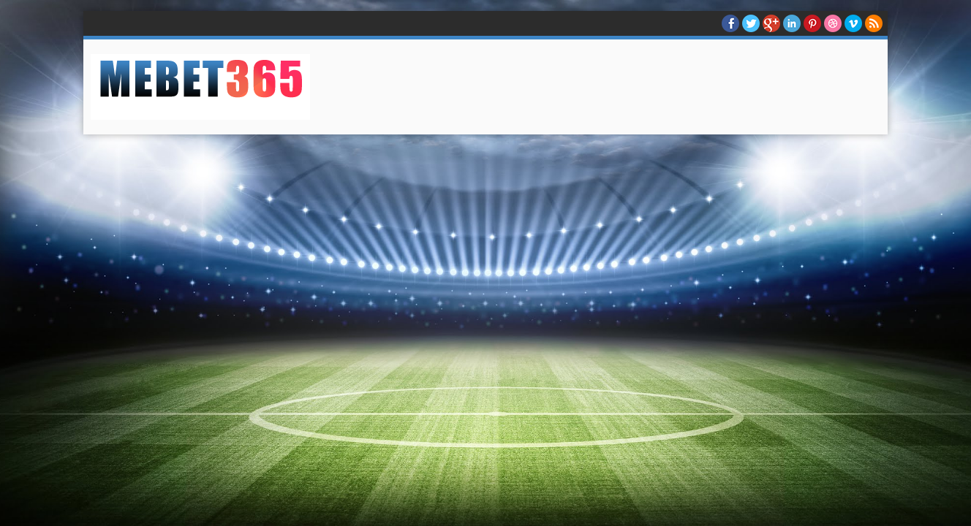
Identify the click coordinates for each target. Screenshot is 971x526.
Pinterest (812, 23)
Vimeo (853, 23)
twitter (751, 23)
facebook (730, 23)
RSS (874, 23)
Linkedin (792, 23)
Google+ (771, 23)
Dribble (833, 23)
